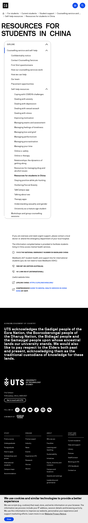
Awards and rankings (54, 476)
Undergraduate (9, 443)
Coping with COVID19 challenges (29, 94)
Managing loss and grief (25, 132)
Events (27, 452)
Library (70, 449)
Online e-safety (21, 151)
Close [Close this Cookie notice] (9, 519)
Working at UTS (73, 462)
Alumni (27, 469)
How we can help (18, 74)
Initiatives (50, 458)
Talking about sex (22, 194)
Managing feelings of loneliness (28, 127)
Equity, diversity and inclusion (54, 464)
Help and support (74, 445)
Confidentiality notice (21, 55)
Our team (15, 79)
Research (28, 460)
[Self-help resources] (14, 16)
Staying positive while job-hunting (29, 180)
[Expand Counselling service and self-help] (46, 50)
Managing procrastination (26, 141)
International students (8, 464)
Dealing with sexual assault (26, 108)
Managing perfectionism (25, 137)
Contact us (72, 470)
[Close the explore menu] (46, 44)
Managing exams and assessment (29, 122)
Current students (74, 441)
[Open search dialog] (82, 5)
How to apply (8, 452)
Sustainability (52, 454)
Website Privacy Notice (55, 514)
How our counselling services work (27, 70)
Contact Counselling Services (24, 60)
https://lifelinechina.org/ (41, 283)
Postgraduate (9, 447)
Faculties (50, 443)
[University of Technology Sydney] (3, 13)
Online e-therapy (22, 156)
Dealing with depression (25, 103)
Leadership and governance (52, 481)
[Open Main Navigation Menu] (75, 5)
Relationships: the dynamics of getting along (28, 161)
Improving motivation (24, 118)
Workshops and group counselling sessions (26, 214)
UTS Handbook (73, 466)
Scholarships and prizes (10, 457)
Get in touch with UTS (15, 400)
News (27, 447)
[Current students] (29, 13)
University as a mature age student (30, 208)
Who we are (51, 439)
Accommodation (10, 473)
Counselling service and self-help (22, 50)
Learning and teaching (51, 449)
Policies (71, 453)
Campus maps (9, 469)
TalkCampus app (21, 190)
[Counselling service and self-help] (69, 13)
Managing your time (23, 146)
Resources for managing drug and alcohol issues (29, 169)
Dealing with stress (23, 113)
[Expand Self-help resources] (46, 89)
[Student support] (47, 13)
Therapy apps (20, 199)
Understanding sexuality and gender (30, 204)
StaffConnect (73, 457)
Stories (28, 464)
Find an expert (30, 439)
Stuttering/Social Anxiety (25, 185)
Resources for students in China (29, 175)
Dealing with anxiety (23, 99)
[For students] (13, 13)
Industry (28, 443)
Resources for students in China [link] (40, 16)
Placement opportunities (22, 84)
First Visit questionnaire (22, 65)
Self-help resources (20, 89)
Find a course (9, 439)
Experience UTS (31, 456)
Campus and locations (51, 470)
